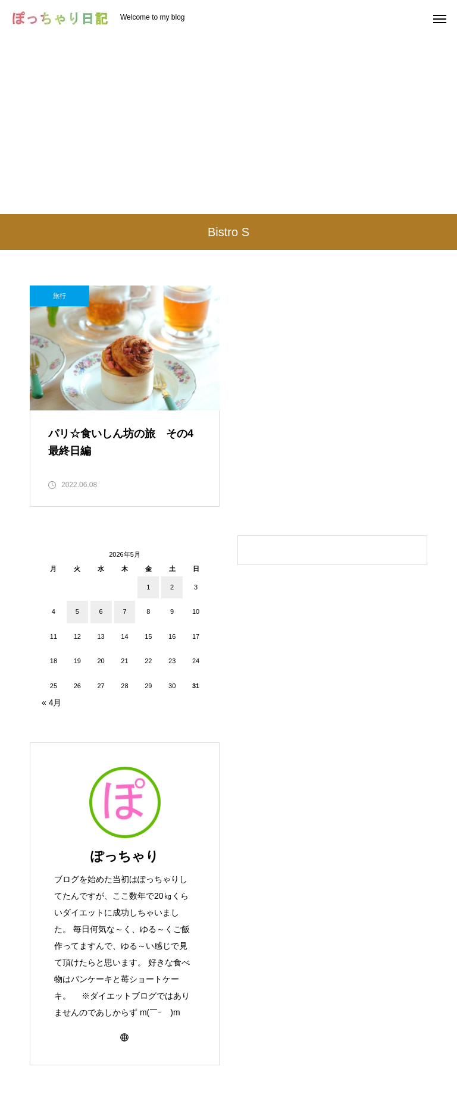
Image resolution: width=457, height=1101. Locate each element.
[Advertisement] (228, 125)
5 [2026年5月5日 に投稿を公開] (77, 611)
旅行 (59, 295)
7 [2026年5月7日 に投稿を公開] (124, 611)
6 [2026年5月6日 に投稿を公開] (101, 611)
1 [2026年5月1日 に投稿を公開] (148, 587)
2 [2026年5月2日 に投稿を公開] (172, 587)
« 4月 (51, 702)
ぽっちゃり (124, 856)
